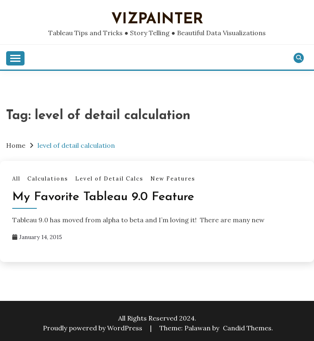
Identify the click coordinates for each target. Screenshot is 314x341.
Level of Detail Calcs (109, 178)
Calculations (47, 178)
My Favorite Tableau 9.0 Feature (103, 197)
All (16, 178)
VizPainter (157, 19)
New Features (172, 178)
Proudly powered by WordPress (93, 328)
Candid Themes (247, 328)
